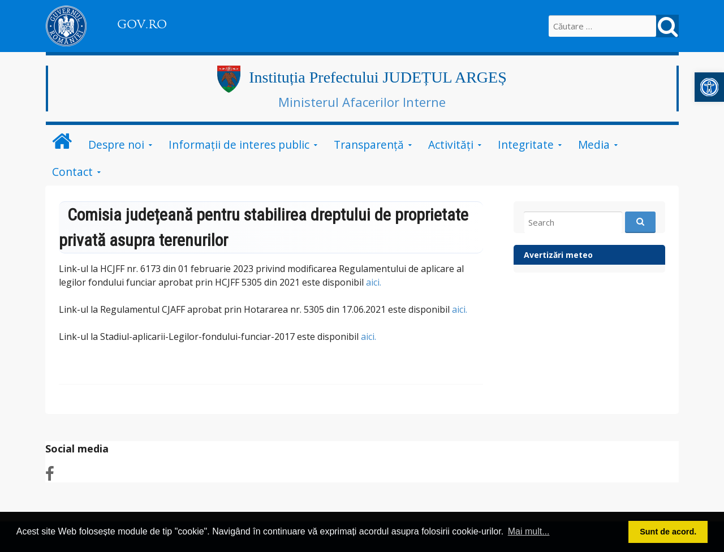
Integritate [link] (526, 144)
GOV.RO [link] (142, 24)
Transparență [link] (369, 144)
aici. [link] (373, 282)
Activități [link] (450, 144)
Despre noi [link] (116, 144)
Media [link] (594, 144)
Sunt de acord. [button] (668, 531)
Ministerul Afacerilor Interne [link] (362, 101)
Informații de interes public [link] (239, 144)
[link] (709, 87)
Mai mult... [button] (529, 531)
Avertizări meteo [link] (558, 254)
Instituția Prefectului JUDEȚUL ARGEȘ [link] (377, 77)
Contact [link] (72, 171)
